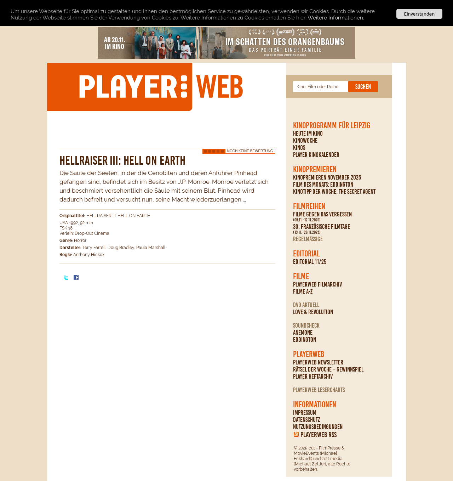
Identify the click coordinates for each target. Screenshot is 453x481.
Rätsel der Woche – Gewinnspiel (328, 369)
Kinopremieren (315, 169)
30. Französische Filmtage (321, 229)
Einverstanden (419, 14)
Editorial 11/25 (309, 262)
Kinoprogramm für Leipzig (331, 125)
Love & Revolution (313, 312)
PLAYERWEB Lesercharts (319, 390)
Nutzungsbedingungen (318, 427)
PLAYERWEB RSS (318, 434)
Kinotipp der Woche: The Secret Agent (334, 191)
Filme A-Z (302, 291)
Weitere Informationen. (336, 18)
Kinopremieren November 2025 (327, 177)
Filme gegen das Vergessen (322, 216)
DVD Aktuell (306, 305)
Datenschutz (306, 420)
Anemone (302, 332)
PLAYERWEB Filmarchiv (317, 284)
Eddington (304, 339)
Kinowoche (305, 140)
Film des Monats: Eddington (323, 184)
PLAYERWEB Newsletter (318, 362)
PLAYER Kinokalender (316, 155)
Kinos (299, 148)
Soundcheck (306, 325)
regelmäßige (308, 239)
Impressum (304, 412)
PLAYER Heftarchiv (313, 376)
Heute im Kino (308, 133)
